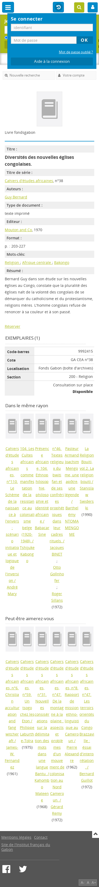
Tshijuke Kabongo (27, 554)
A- (82, 882)
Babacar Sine (42, 531)
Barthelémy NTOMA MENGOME (72, 521)
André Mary (12, 590)
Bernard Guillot (86, 777)
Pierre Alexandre (72, 754)
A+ (94, 882)
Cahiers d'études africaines (29, 180)
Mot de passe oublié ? (76, 52)
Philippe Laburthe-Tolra (27, 734)
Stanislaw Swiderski (87, 498)
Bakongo (61, 262)
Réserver (12, 326)
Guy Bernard (16, 197)
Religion (12, 262)
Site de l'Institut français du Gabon (25, 847)
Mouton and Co (18, 229)
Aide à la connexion (52, 61)
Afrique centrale (37, 262)
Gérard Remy (57, 810)
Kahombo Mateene (42, 790)
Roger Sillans (57, 597)
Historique (58, 7)
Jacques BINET (57, 551)
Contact (41, 837)
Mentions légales (16, 837)
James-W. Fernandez (12, 757)
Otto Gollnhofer (57, 574)
